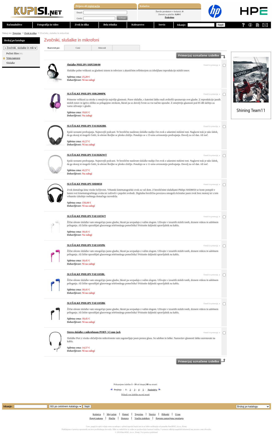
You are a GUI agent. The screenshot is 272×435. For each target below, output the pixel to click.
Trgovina (16, 33)
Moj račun (112, 414)
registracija (94, 6)
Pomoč (125, 414)
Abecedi (102, 48)
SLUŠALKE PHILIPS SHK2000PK (86, 93)
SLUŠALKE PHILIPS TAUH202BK (86, 125)
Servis (162, 24)
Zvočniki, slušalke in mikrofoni (54, 33)
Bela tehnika (110, 24)
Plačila (112, 418)
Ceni (78, 48)
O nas (177, 414)
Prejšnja (117, 389)
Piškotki (165, 414)
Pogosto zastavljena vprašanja (170, 418)
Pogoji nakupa (96, 418)
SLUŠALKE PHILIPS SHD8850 (84, 183)
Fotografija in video (47, 24)
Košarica (97, 414)
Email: (80, 12)
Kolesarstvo (137, 24)
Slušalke (11, 62)
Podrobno (169, 17)
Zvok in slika (82, 24)
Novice (152, 414)
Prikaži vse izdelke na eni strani (135, 394)
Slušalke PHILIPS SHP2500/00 (83, 64)
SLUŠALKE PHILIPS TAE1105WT (86, 216)
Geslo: (80, 18)
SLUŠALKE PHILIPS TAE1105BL (86, 274)
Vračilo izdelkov (142, 418)
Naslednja (152, 389)
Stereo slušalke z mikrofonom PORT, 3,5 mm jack (94, 332)
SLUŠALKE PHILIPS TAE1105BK (86, 303)
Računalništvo (14, 24)
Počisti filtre (12, 53)
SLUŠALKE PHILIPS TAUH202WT (87, 154)
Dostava (125, 418)
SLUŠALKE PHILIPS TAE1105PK (86, 245)
